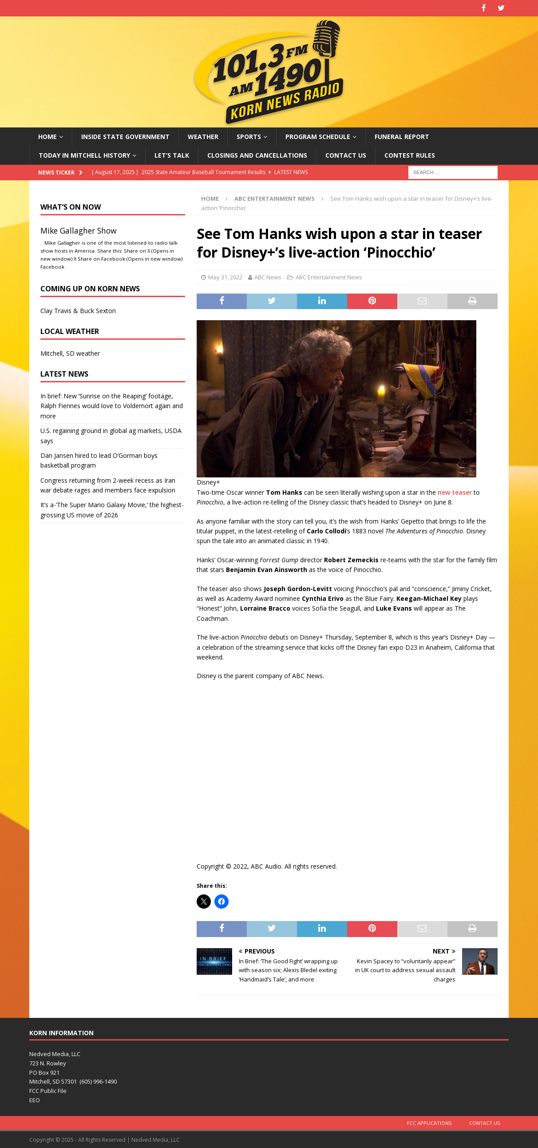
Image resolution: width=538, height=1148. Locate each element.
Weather (203, 135)
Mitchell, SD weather (70, 352)
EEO (34, 1100)
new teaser (455, 491)
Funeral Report (402, 135)
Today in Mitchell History (84, 154)
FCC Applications (429, 1122)
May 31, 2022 (225, 277)
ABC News (267, 277)
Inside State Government (125, 135)
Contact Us (345, 154)
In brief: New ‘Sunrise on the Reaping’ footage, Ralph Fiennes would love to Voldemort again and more (111, 405)
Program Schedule (317, 135)
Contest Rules (409, 154)
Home (47, 135)
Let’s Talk (171, 154)
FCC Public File (48, 1090)
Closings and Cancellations (257, 154)
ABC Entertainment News (329, 277)
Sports (249, 135)
